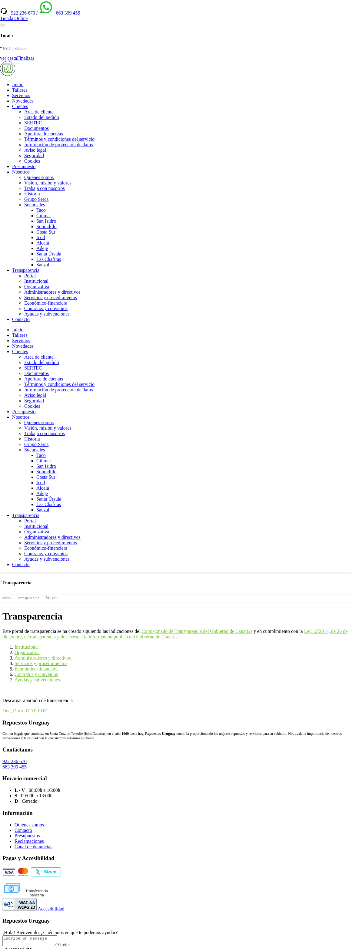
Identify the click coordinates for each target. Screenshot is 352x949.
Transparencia (25, 270)
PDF (42, 710)
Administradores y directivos (52, 292)
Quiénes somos (39, 177)
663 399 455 (68, 12)
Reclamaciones (29, 841)
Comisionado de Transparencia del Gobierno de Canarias (197, 631)
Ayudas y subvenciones (47, 313)
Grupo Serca (36, 199)
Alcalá (42, 242)
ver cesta (8, 58)
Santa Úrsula (48, 253)
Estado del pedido (41, 117)
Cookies (32, 161)
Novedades (23, 100)
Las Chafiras (48, 259)
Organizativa (36, 286)
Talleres (19, 90)
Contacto (21, 319)
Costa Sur (45, 232)
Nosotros (21, 171)
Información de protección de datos (58, 144)
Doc (6, 710)
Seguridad (34, 155)
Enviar (69, 946)
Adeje (42, 248)
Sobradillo (46, 226)
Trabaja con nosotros (44, 188)
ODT (30, 710)
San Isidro (46, 221)
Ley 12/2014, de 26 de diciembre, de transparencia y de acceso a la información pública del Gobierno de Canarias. (174, 634)
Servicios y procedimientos (50, 297)
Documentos (36, 128)
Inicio (17, 84)
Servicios (21, 95)
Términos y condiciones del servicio (59, 139)
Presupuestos (27, 835)
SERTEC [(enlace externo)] (33, 122)
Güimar (43, 215)
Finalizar (25, 58)
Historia (32, 193)
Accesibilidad (33, 908)
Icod (40, 237)
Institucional (36, 281)
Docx (18, 710)
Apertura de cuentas (43, 133)
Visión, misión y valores (47, 182)
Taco (41, 210)
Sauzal (42, 264)
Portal (30, 275)
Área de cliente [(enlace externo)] (39, 111)
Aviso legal (35, 150)
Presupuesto (23, 166)
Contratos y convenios (46, 308)
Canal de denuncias (33, 846)
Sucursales (34, 204)
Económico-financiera (45, 303)
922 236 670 (23, 12)
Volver (51, 597)
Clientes (20, 106)
